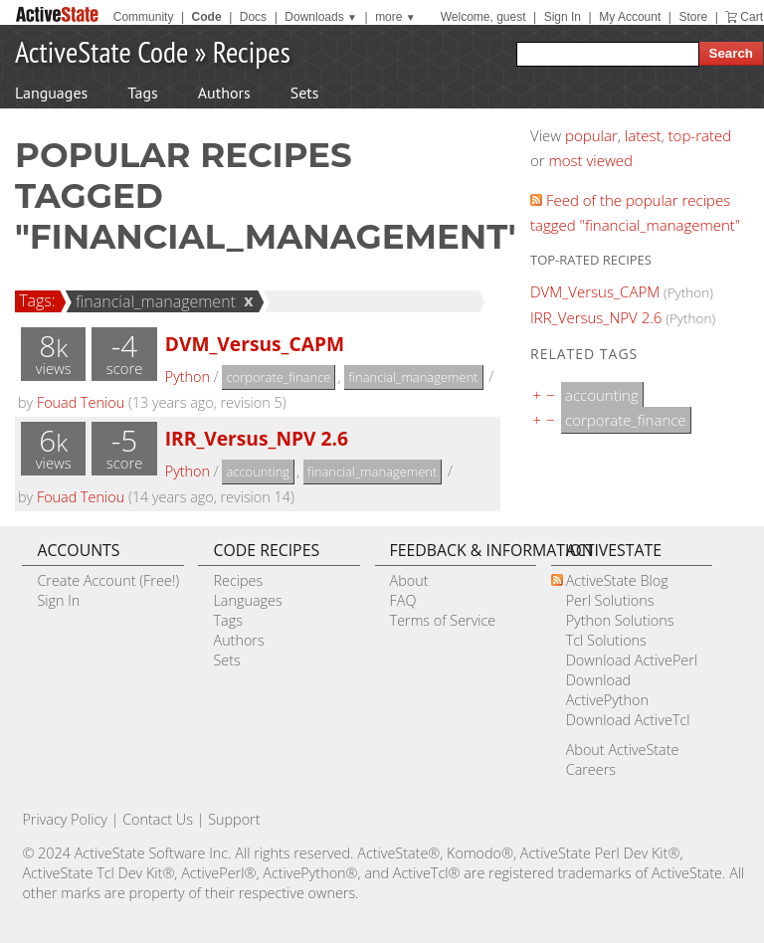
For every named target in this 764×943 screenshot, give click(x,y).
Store (692, 17)
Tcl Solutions (606, 640)
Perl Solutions (610, 600)
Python (187, 376)
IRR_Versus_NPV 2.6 (256, 438)
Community (143, 17)
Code (207, 17)
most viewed (591, 160)
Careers (591, 769)
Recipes (251, 51)
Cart (751, 17)
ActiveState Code (101, 51)
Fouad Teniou (80, 402)
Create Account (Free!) (108, 580)
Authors (224, 92)
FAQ (403, 600)
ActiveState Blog (617, 580)
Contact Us (157, 819)
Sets (304, 92)
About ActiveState (622, 749)
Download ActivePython (607, 689)
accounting (257, 471)
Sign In (562, 17)
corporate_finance (278, 377)
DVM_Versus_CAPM (254, 343)
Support (234, 819)
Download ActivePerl (631, 660)
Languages (51, 92)
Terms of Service (443, 620)
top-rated (700, 135)
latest (643, 135)
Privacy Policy (64, 819)
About (409, 580)
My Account (630, 17)
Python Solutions (620, 620)
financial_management (153, 301)
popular (591, 135)
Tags (142, 92)
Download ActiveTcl (628, 719)
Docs (253, 17)
